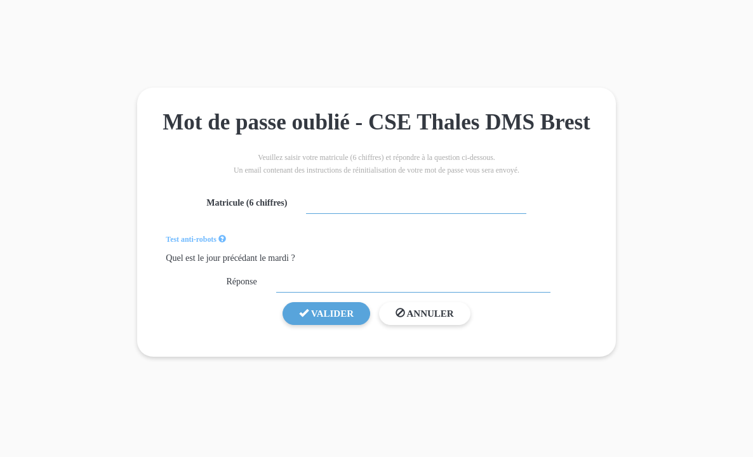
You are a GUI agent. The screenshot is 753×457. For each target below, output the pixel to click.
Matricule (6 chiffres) (246, 203)
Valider (326, 313)
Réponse (241, 281)
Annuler (425, 313)
